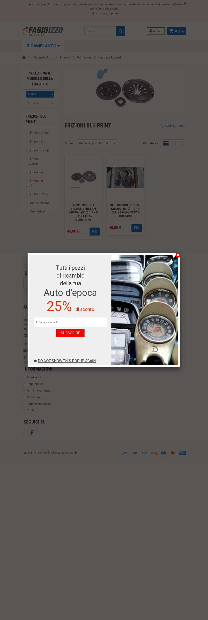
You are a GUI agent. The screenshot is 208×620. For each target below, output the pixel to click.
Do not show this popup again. (65, 361)
